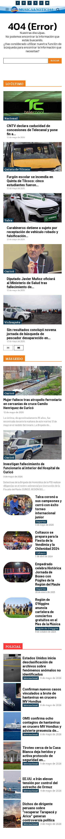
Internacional (31, 678)
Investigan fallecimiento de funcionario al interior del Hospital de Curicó (31, 468)
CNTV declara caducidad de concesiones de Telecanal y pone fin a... (32, 130)
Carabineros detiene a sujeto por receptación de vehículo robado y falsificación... (32, 232)
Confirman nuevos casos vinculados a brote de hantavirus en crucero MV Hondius (42, 695)
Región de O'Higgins (47, 628)
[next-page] (18, 347)
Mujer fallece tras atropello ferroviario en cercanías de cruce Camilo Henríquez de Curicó (32, 404)
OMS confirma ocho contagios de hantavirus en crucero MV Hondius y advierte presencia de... (42, 724)
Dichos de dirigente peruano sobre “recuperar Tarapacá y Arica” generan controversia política (40, 812)
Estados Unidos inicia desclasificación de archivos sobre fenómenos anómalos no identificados (42, 666)
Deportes (41, 521)
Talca (8, 220)
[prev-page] (8, 347)
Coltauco (41, 553)
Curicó (9, 271)
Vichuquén (12, 322)
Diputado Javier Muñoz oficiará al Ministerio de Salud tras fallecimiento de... (31, 283)
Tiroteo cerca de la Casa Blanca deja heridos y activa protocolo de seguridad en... (42, 754)
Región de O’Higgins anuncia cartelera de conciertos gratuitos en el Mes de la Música (47, 611)
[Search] (55, 61)
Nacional (11, 118)
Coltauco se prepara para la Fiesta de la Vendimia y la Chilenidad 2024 (47, 540)
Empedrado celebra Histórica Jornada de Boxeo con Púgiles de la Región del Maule (48, 574)
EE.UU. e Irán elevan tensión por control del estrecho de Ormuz (40, 783)
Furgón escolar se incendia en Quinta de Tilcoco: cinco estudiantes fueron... (30, 181)
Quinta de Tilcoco (17, 169)
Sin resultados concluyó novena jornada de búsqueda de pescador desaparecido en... (31, 334)
